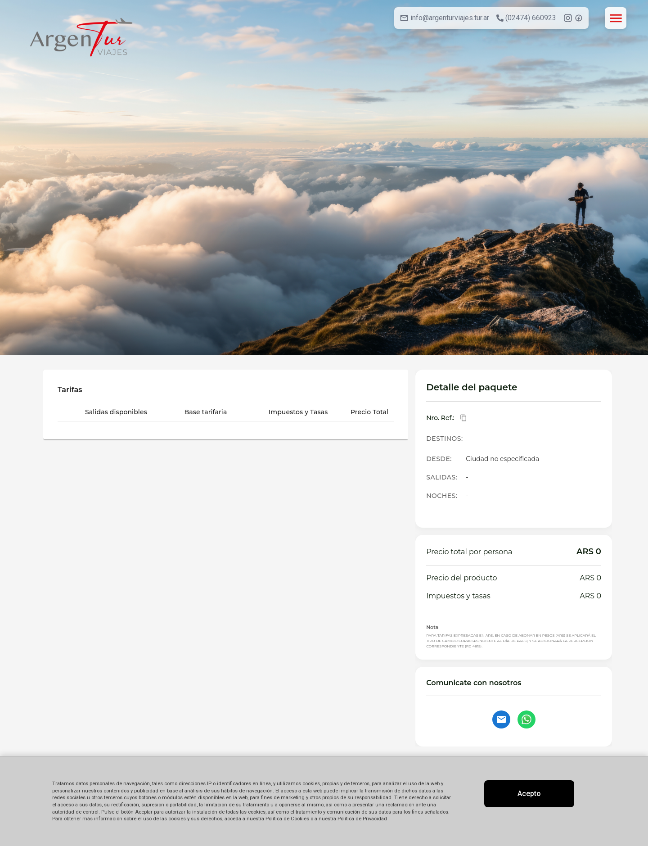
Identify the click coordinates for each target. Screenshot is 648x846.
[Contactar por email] (501, 719)
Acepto (529, 793)
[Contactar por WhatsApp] (527, 719)
